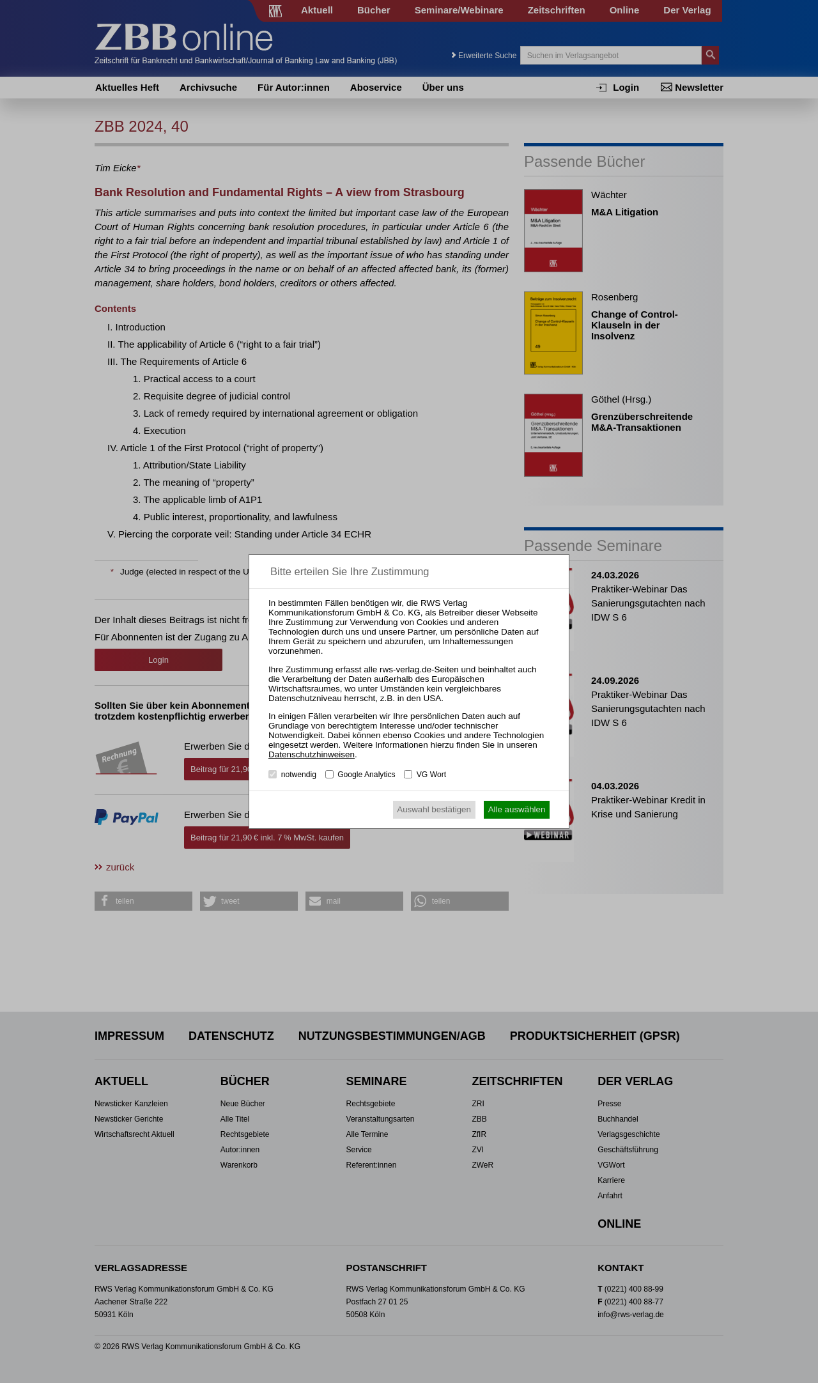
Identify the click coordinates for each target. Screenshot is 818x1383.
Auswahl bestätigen (434, 809)
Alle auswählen (517, 809)
